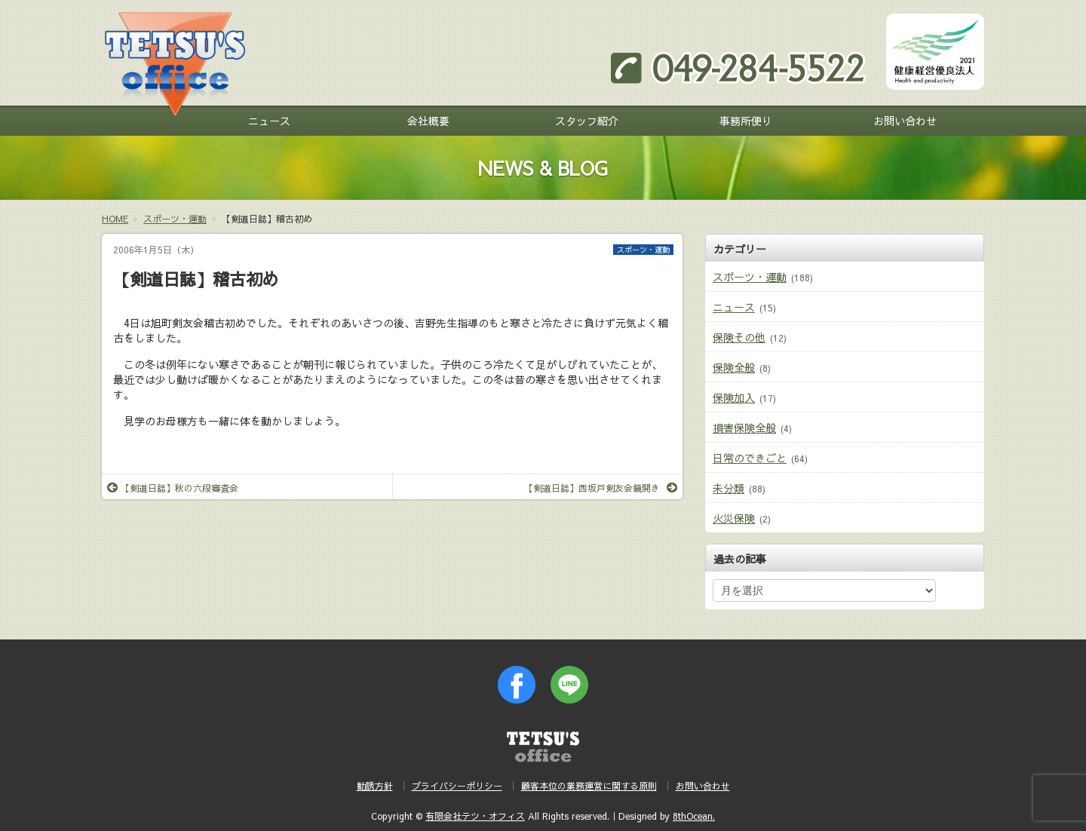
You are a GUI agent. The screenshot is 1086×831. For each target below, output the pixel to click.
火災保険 (734, 518)
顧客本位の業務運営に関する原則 (589, 786)
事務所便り (745, 120)
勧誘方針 (375, 786)
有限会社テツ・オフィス (475, 816)
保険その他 (739, 337)
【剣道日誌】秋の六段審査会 (172, 488)
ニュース (269, 120)
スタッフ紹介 (586, 120)
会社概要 (428, 120)
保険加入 (734, 397)
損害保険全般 (744, 427)
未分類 (728, 487)
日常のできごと (750, 457)
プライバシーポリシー (457, 786)
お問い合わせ (905, 120)
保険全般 (734, 367)
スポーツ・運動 (643, 249)
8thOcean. (694, 816)
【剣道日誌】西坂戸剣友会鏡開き (600, 488)
